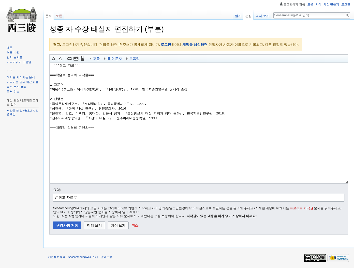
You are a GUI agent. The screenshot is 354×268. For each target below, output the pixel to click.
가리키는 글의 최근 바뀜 (23, 82)
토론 (310, 4)
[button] (53, 58)
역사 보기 (262, 16)
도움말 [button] (134, 59)
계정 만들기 (331, 4)
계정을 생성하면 (194, 45)
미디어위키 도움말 (19, 62)
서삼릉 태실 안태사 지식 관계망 (23, 112)
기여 (318, 4)
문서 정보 (13, 91)
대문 (10, 47)
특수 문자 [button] (114, 59)
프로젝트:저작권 (301, 208)
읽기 (238, 16)
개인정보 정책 (56, 256)
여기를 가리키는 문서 (21, 77)
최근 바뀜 (13, 52)
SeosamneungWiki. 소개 (83, 256)
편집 (248, 16)
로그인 (166, 45)
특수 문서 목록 (16, 87)
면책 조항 (106, 256)
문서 (48, 16)
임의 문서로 (14, 57)
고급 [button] (96, 59)
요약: (57, 190)
